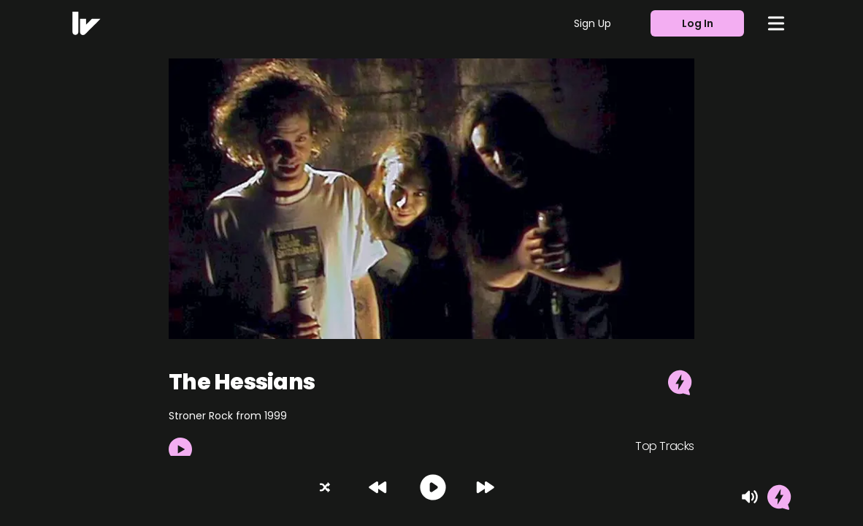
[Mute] (750, 497)
